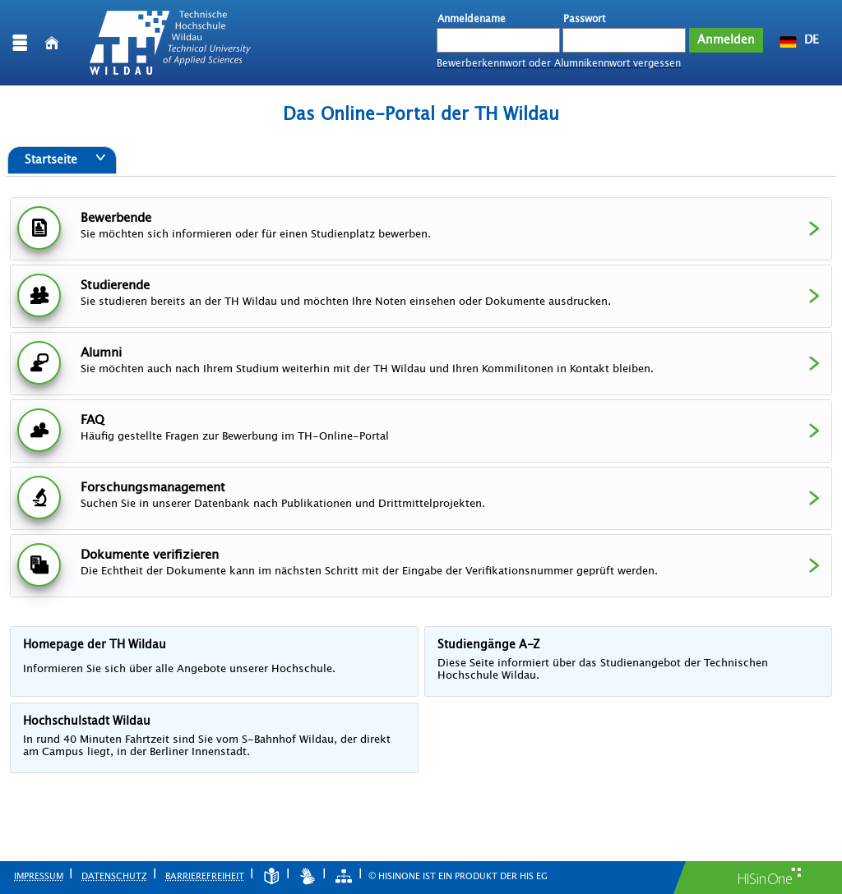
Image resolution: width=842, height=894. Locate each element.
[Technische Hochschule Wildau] (170, 43)
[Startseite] (51, 43)
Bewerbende (421, 226)
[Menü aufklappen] (19, 43)
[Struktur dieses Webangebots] (343, 876)
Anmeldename (471, 19)
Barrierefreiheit (204, 876)
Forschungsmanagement (421, 496)
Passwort (584, 19)
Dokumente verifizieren (421, 563)
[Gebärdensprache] (307, 876)
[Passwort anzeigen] (675, 40)
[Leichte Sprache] (271, 876)
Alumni (421, 361)
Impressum (38, 876)
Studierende (421, 293)
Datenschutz (114, 876)
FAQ (421, 428)
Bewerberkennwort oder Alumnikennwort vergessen (559, 63)
